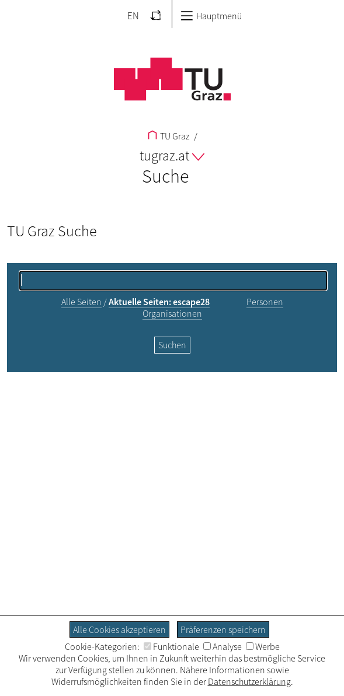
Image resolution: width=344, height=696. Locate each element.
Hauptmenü (211, 16)
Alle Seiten (81, 301)
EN (133, 15)
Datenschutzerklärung (249, 681)
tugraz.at (172, 155)
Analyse (222, 646)
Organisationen (172, 313)
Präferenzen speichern (223, 629)
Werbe (263, 646)
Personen (264, 301)
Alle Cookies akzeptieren (119, 629)
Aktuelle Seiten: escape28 (159, 301)
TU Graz (168, 136)
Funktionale (171, 646)
